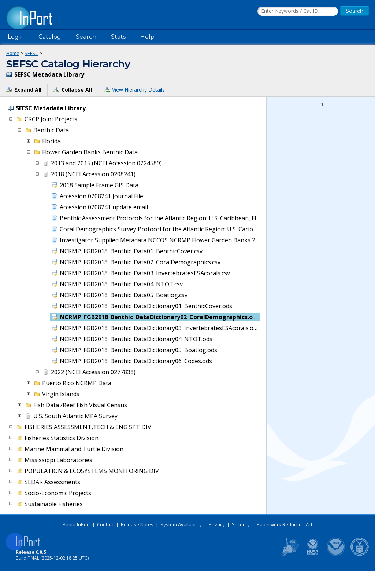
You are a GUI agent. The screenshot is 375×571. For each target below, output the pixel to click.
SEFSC (31, 53)
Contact (105, 524)
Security (241, 524)
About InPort (76, 524)
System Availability (181, 524)
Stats (118, 36)
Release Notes (137, 524)
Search (86, 36)
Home (12, 53)
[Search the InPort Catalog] (297, 11)
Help (147, 36)
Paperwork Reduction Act (284, 524)
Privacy (217, 524)
